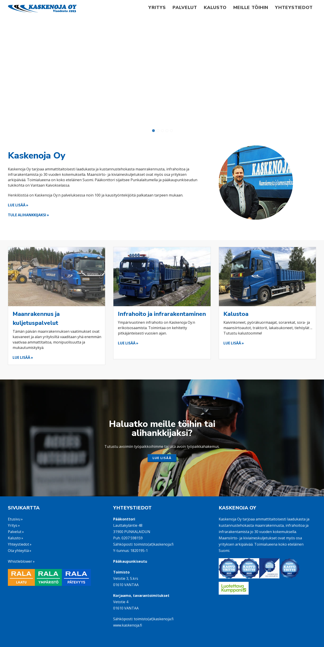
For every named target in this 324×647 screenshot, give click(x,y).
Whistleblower (20, 561)
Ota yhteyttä (18, 550)
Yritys (157, 7)
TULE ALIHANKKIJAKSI (27, 214)
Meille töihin (250, 7)
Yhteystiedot (294, 7)
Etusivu (14, 519)
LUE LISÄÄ (16, 205)
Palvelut (185, 7)
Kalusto (215, 7)
